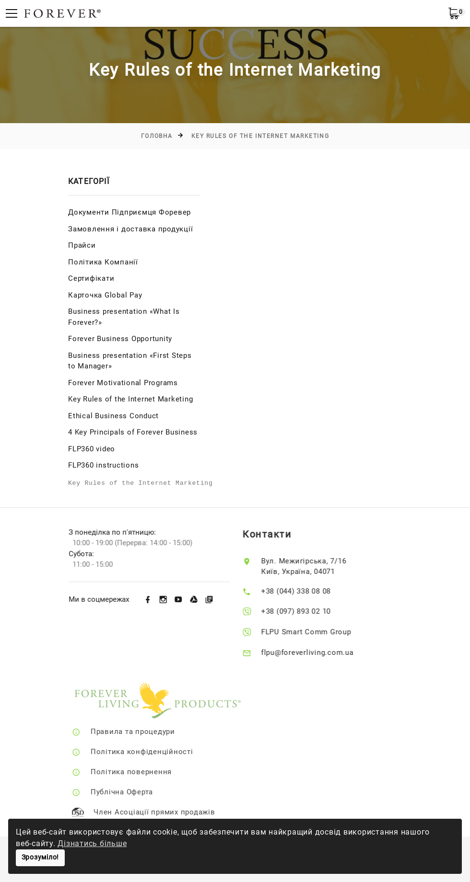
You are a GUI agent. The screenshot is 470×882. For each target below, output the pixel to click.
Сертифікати (91, 278)
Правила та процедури (147, 731)
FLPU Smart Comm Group (317, 632)
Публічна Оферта (136, 792)
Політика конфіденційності (156, 751)
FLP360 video (91, 449)
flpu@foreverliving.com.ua (318, 652)
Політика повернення (145, 771)
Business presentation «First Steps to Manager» (130, 361)
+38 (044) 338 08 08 (307, 591)
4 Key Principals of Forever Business (133, 432)
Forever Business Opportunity (120, 338)
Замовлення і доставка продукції (130, 229)
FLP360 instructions (103, 465)
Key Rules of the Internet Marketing (260, 136)
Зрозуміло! (40, 857)
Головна (157, 136)
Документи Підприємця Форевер (129, 212)
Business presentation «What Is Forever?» (124, 317)
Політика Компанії (103, 262)
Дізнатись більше (92, 843)
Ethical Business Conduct (113, 416)
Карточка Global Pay (105, 295)
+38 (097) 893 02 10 (307, 611)
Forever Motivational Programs (123, 382)
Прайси (82, 245)
